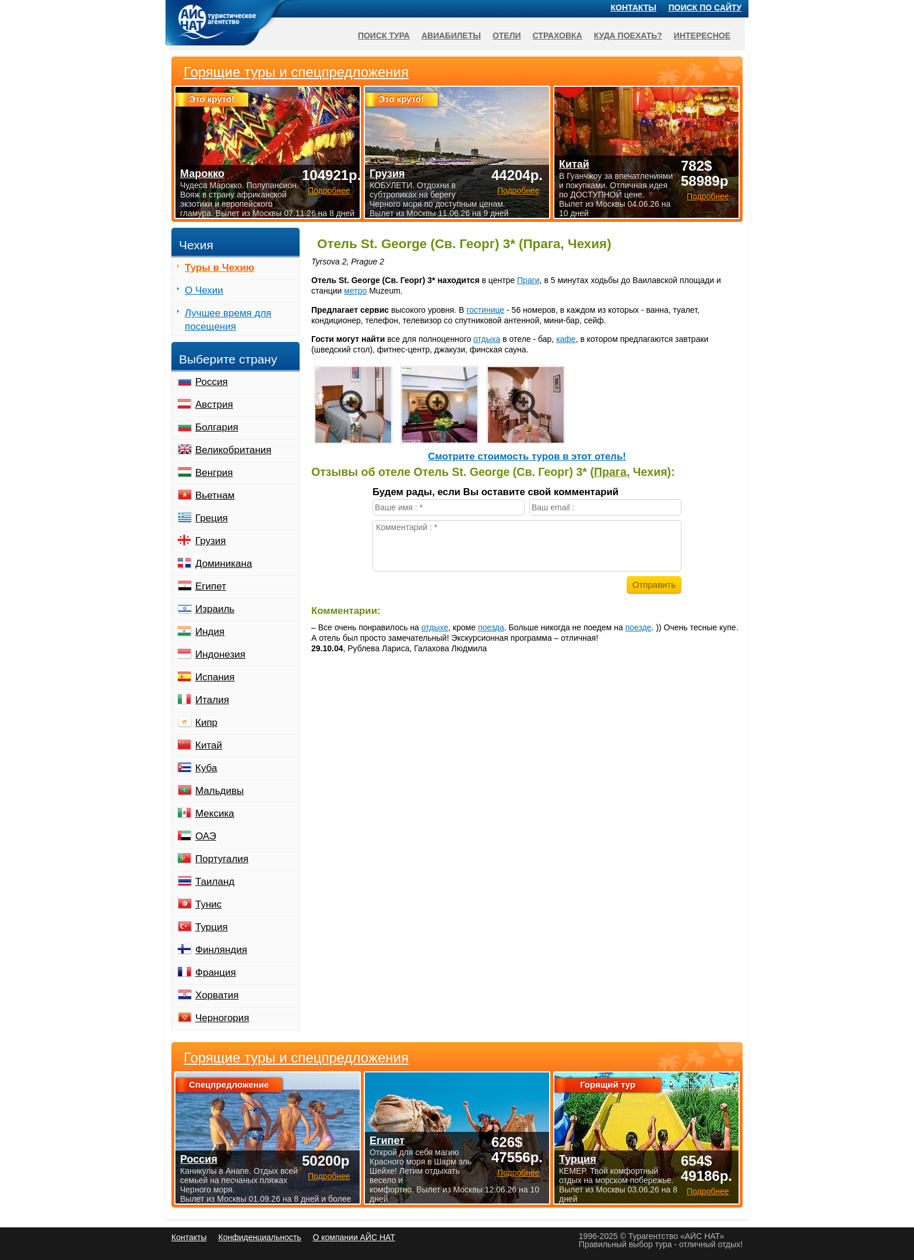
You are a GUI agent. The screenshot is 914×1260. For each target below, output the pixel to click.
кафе (566, 339)
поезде (638, 627)
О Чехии (204, 290)
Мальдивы (219, 790)
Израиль (214, 609)
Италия (212, 699)
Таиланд (214, 881)
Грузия (210, 540)
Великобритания (233, 450)
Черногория (222, 1017)
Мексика (214, 813)
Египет (210, 586)
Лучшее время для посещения (228, 320)
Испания (214, 677)
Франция (215, 972)
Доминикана (223, 563)
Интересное (702, 35)
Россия (211, 381)
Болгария (216, 427)
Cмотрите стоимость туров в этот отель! (527, 456)
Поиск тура (384, 35)
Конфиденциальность (259, 1237)
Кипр (206, 722)
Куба (206, 768)
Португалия (221, 858)
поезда (491, 627)
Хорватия (216, 995)
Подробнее (329, 1176)
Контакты (633, 7)
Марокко (202, 173)
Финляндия (221, 949)
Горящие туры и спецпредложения (296, 1057)
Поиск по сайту (705, 7)
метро (355, 290)
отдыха (486, 339)
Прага (610, 471)
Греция (211, 518)
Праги (528, 280)
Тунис (208, 904)
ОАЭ (205, 836)
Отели (507, 35)
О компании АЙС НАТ (354, 1237)
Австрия (214, 404)
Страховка (557, 35)
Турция (211, 927)
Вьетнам (214, 495)
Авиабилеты (451, 35)
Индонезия (220, 654)
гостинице (485, 310)
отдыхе (434, 627)
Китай (208, 745)
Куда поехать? (628, 35)
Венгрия (214, 472)
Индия (209, 631)
